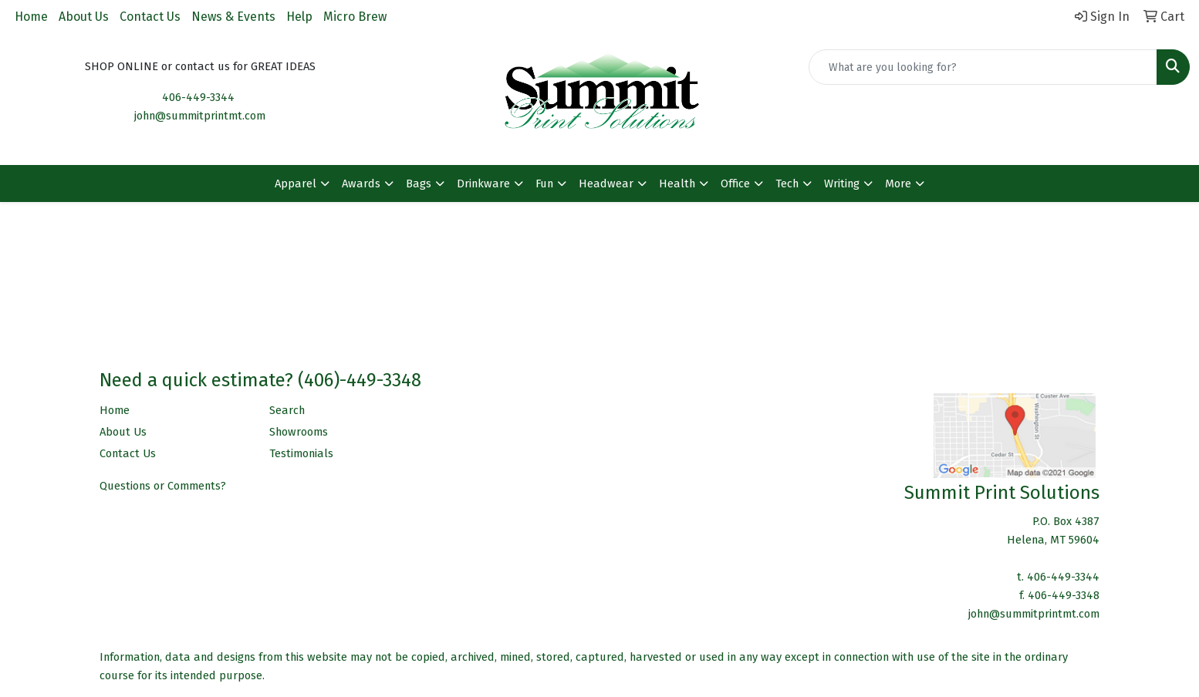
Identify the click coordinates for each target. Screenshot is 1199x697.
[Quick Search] (983, 67)
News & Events (233, 16)
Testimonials (301, 453)
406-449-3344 (198, 97)
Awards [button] (361, 183)
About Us (84, 16)
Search (287, 410)
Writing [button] (842, 183)
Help (299, 16)
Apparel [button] (295, 183)
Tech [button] (787, 183)
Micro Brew (355, 16)
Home (31, 16)
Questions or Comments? (163, 486)
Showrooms (298, 432)
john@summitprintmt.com (199, 116)
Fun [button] (544, 183)
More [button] (898, 183)
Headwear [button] (606, 183)
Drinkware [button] (483, 183)
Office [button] (735, 183)
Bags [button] (418, 183)
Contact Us (150, 16)
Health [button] (677, 183)
